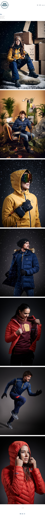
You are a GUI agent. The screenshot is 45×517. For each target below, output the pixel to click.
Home (37, 5)
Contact (40, 5)
